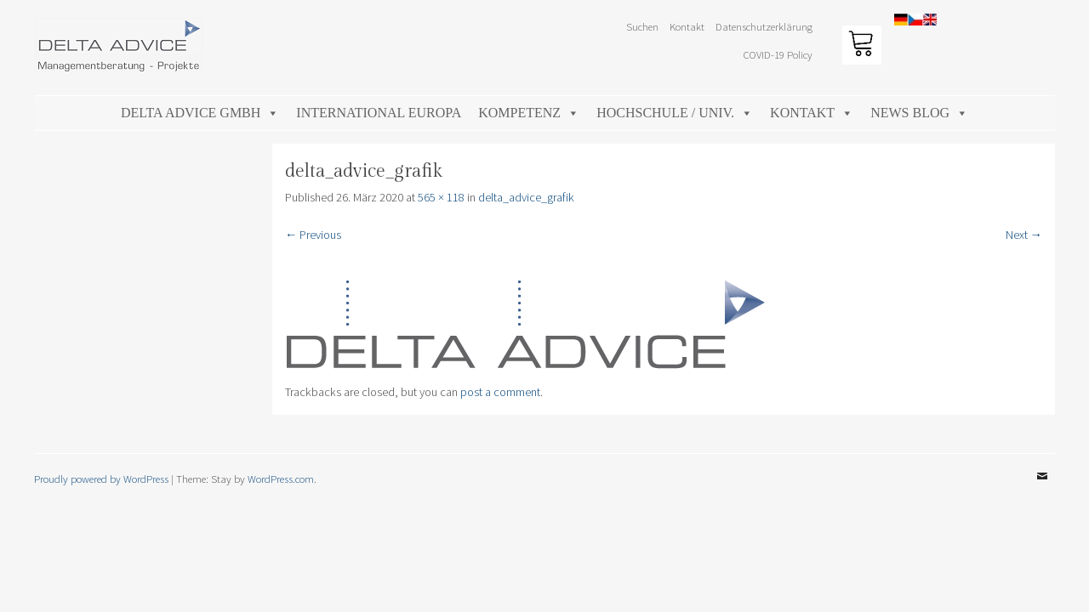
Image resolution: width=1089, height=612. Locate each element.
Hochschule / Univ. (674, 112)
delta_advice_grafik (526, 197)
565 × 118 (441, 197)
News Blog (919, 112)
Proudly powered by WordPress (101, 478)
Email (1042, 488)
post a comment (500, 392)
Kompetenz (528, 112)
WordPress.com (281, 478)
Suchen (642, 26)
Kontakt (687, 26)
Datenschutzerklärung (764, 26)
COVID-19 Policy (778, 54)
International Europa (378, 112)
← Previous (313, 234)
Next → (1024, 234)
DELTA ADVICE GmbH (200, 112)
